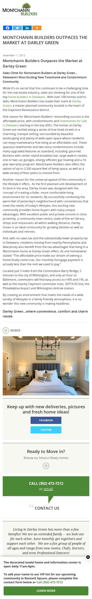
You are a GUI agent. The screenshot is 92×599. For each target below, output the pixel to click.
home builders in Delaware (26, 97)
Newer (11, 330)
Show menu (86, 12)
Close (88, 557)
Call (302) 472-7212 (49, 582)
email (48, 456)
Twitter (46, 397)
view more (46, 434)
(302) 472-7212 (51, 451)
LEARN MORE (46, 591)
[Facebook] (7, 28)
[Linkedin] (27, 28)
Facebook (46, 388)
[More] (36, 28)
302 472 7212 (46, 555)
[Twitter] (17, 28)
